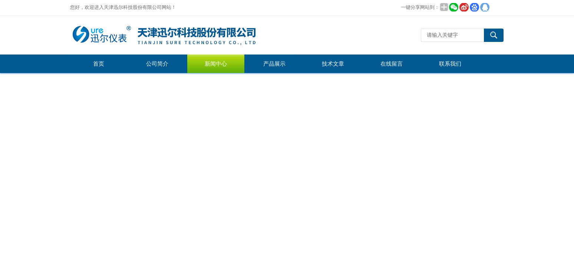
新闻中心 (216, 64)
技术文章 (333, 64)
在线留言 (391, 64)
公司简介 (157, 64)
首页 (98, 64)
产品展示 (274, 64)
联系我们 (450, 64)
